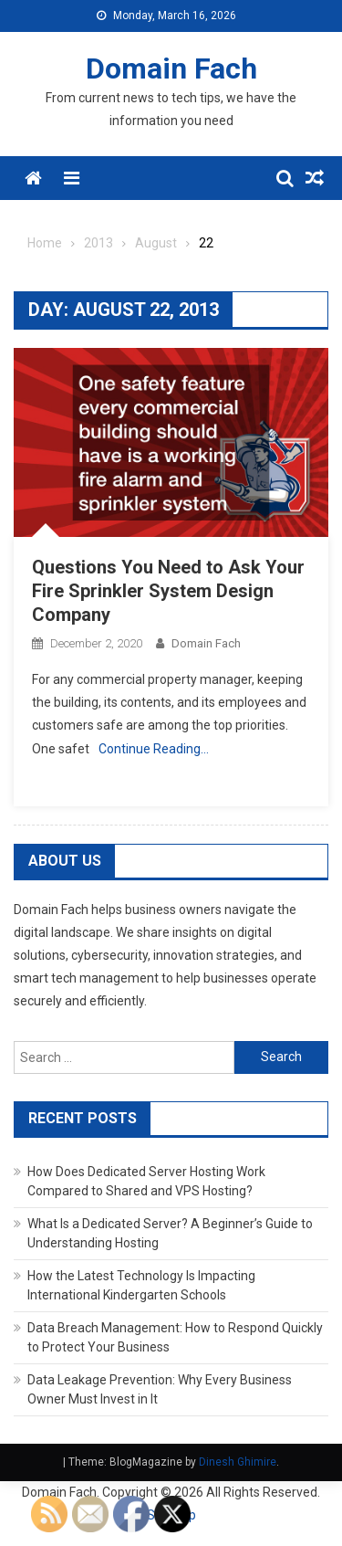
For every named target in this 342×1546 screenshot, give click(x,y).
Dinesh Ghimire (237, 1462)
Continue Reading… (153, 748)
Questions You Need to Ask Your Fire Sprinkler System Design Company (168, 591)
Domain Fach (171, 68)
